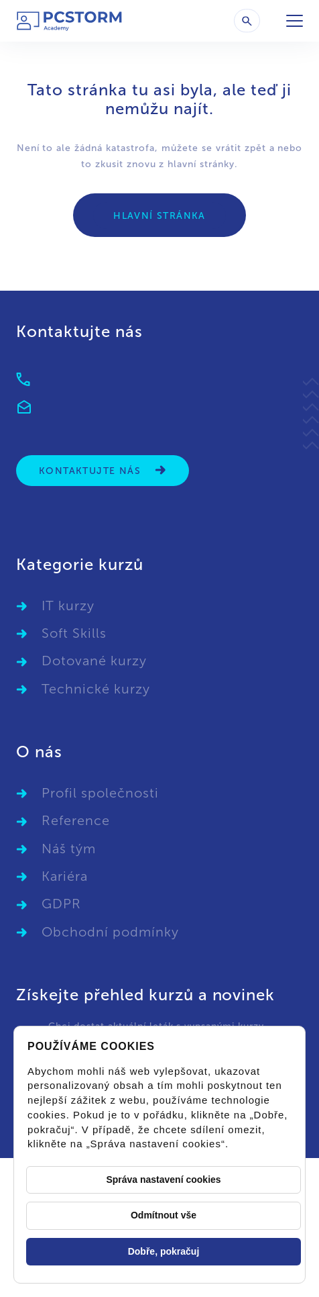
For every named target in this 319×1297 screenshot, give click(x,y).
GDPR (61, 903)
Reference (76, 820)
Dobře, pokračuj (164, 1251)
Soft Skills (74, 633)
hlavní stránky (201, 164)
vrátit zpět (241, 148)
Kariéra (65, 876)
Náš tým (69, 848)
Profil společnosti (100, 792)
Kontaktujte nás (102, 470)
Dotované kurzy (94, 660)
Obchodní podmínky (110, 931)
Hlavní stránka (159, 216)
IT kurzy (68, 605)
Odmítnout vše (163, 1215)
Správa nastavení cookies (163, 1179)
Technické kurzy (96, 688)
